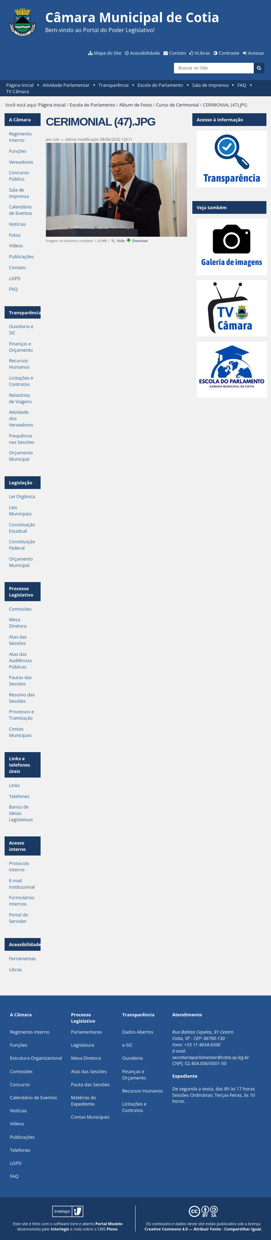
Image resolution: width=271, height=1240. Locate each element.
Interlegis (60, 1229)
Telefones (19, 796)
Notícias (17, 224)
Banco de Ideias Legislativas (21, 813)
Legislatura (82, 1045)
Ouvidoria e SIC (21, 329)
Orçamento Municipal (21, 455)
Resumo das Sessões (22, 697)
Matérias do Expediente (83, 1100)
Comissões (20, 609)
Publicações (21, 256)
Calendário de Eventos (20, 210)
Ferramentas (22, 958)
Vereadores (21, 162)
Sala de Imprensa (210, 85)
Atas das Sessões (17, 640)
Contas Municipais (20, 732)
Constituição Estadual (22, 527)
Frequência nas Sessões (21, 439)
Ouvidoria (132, 1058)
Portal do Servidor (18, 918)
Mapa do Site (107, 53)
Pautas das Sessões (20, 680)
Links (14, 785)
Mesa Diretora (17, 622)
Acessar (256, 53)
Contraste (229, 53)
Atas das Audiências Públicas (20, 660)
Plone (112, 1229)
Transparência (113, 85)
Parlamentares (86, 1032)
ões (18, 1045)
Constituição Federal (22, 544)
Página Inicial (20, 85)
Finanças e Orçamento (21, 346)
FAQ (241, 85)
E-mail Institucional (22, 883)
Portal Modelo (108, 1223)
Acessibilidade (145, 53)
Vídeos (16, 245)
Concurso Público (19, 175)
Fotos (14, 235)
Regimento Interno (20, 137)
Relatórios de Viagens (20, 398)
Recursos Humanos (19, 363)
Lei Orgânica (22, 496)
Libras (15, 969)
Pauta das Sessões (90, 1084)
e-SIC (127, 1045)
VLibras (202, 53)
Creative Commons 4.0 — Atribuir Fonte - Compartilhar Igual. (203, 1229)
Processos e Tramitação (21, 714)
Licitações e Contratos (21, 381)
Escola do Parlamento (160, 85)
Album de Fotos (135, 105)
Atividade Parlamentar (66, 85)
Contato (177, 53)
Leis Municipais (20, 510)
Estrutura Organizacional (36, 1058)
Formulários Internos (21, 900)
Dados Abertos (137, 1032)
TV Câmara (17, 91)
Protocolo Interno (19, 866)
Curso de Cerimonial (177, 105)
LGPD (14, 278)
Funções (17, 151)
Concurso (20, 1084)
